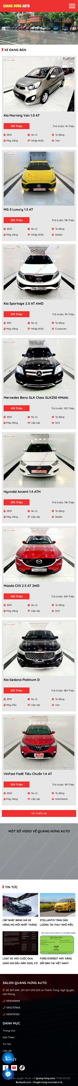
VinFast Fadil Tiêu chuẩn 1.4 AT (28, 774)
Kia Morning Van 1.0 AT (22, 115)
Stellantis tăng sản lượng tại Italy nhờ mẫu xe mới (56, 925)
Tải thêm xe (39, 813)
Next (74, 28)
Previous (3, 28)
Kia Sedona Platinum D (22, 680)
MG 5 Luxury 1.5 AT (18, 209)
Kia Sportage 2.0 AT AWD (23, 303)
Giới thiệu (9, 1037)
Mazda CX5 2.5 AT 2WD (21, 586)
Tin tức (7, 1044)
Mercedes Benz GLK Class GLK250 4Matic (36, 397)
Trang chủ (9, 1030)
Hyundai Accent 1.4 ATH (22, 492)
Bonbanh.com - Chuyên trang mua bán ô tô (39, 1082)
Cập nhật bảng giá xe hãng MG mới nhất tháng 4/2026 (20, 925)
